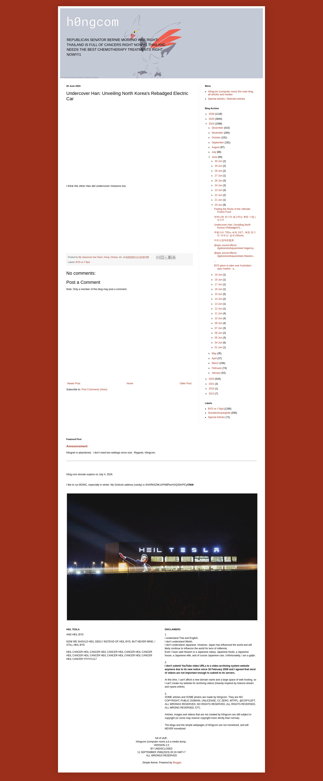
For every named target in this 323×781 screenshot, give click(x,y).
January (216, 372)
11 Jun (219, 313)
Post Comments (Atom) (94, 389)
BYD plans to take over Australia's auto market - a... (232, 267)
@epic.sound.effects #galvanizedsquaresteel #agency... (234, 247)
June (215, 157)
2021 (212, 383)
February (217, 368)
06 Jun (219, 332)
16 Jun (219, 289)
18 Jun (219, 279)
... (215, 260)
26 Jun (219, 180)
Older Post (185, 383)
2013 (212, 393)
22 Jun (219, 195)
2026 (212, 113)
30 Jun (219, 161)
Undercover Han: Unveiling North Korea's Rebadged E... (232, 226)
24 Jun (219, 185)
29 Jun (219, 165)
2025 (212, 118)
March (215, 363)
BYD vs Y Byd (83, 262)
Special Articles (216, 417)
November (218, 132)
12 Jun (219, 308)
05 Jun (219, 337)
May (214, 353)
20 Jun (219, 204)
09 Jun (219, 323)
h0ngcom (92, 21)
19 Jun (219, 274)
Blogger (177, 762)
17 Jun (219, 284)
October (216, 137)
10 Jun (219, 318)
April (214, 358)
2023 (212, 378)
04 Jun (219, 342)
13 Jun (219, 303)
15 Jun (219, 294)
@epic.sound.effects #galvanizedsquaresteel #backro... (234, 254)
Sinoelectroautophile (219, 412)
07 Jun (219, 328)
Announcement (76, 446)
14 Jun (219, 298)
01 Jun (219, 347)
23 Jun (219, 190)
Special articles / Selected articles (226, 98)
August (216, 147)
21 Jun (219, 199)
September (218, 142)
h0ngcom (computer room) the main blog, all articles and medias (231, 93)
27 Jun (219, 175)
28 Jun (219, 170)
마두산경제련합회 (224, 240)
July (214, 152)
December (218, 127)
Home (130, 383)
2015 (212, 388)
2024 (212, 123)
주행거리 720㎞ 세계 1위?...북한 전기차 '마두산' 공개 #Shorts (235, 234)
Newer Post (73, 383)
